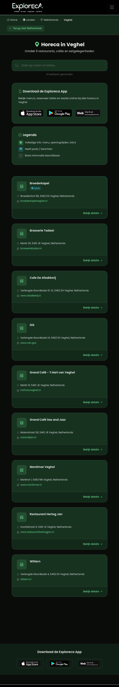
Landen (29, 20)
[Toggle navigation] (112, 7)
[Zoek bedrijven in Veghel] (64, 65)
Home (12, 20)
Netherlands (49, 20)
